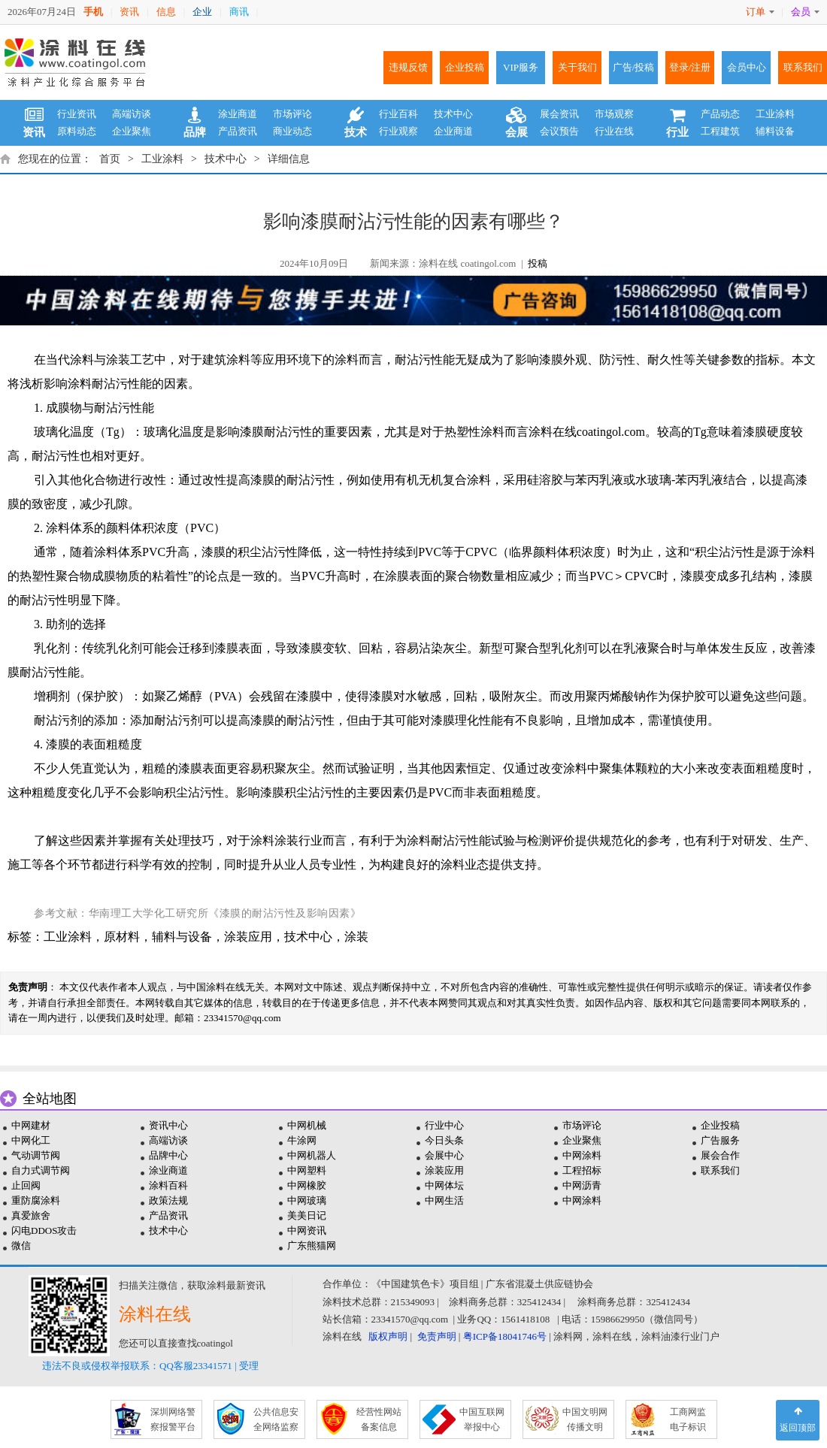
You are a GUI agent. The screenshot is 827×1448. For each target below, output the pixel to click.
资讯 (129, 11)
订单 (760, 11)
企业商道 (453, 131)
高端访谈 (131, 113)
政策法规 (168, 1200)
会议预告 (559, 131)
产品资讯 (237, 131)
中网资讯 (306, 1230)
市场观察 (614, 113)
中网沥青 (581, 1185)
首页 (109, 159)
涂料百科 (168, 1185)
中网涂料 (581, 1155)
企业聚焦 (131, 131)
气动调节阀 (35, 1155)
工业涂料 (775, 113)
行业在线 (614, 131)
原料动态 (76, 131)
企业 (202, 11)
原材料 (122, 936)
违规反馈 (408, 67)
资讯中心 (168, 1125)
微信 (21, 1245)
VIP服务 (520, 67)
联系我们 (802, 67)
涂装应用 (248, 936)
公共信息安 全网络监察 (275, 1419)
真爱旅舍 (30, 1215)
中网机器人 (311, 1155)
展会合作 (720, 1155)
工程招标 (581, 1170)
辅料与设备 (182, 936)
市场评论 (292, 113)
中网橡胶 (306, 1185)
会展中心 (444, 1155)
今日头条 (444, 1140)
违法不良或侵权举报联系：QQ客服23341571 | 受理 (150, 1365)
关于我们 (577, 67)
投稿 (537, 263)
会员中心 (746, 67)
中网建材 (30, 1125)
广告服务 (720, 1140)
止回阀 (26, 1185)
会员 (805, 11)
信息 (166, 11)
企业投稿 (464, 67)
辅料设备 (775, 131)
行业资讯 (76, 113)
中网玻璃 (306, 1200)
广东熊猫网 (311, 1245)
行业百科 (398, 113)
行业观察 (398, 131)
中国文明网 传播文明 (584, 1419)
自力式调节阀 (40, 1170)
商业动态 (292, 131)
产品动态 (720, 113)
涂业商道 (237, 113)
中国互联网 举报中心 (481, 1419)
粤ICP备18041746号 (505, 1336)
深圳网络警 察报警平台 (172, 1419)
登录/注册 (690, 67)
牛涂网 (302, 1140)
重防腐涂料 (35, 1200)
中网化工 (30, 1140)
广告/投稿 (634, 67)
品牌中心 (168, 1155)
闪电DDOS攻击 (44, 1230)
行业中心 (444, 1125)
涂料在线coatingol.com (587, 431)
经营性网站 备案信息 (378, 1419)
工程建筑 (720, 131)
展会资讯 (559, 113)
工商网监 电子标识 (688, 1419)
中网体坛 (444, 1185)
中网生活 (444, 1200)
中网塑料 (306, 1170)
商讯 (239, 11)
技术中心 (453, 113)
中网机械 (306, 1125)
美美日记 (306, 1215)
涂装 (356, 936)
